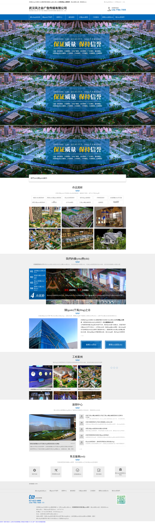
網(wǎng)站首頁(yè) (108, 2)
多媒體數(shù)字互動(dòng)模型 (116, 199)
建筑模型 (71, 17)
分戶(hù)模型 (69, 202)
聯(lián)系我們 (119, 17)
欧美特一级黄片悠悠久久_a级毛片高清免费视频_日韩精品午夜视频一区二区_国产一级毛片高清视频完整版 (22, 521)
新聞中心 (59, 17)
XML (124, 2)
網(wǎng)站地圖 (40, 518)
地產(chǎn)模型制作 (38, 197)
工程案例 (96, 17)
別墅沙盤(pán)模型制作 (38, 202)
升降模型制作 (100, 197)
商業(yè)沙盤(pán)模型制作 (54, 199)
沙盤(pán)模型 (83, 17)
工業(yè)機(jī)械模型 (85, 202)
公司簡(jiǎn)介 (118, 2)
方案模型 (54, 202)
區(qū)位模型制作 (70, 197)
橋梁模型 (116, 202)
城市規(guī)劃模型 (85, 197)
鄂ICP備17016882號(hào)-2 (52, 518)
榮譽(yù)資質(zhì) (107, 17)
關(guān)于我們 (47, 17)
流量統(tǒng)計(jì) (64, 518)
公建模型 (100, 202)
